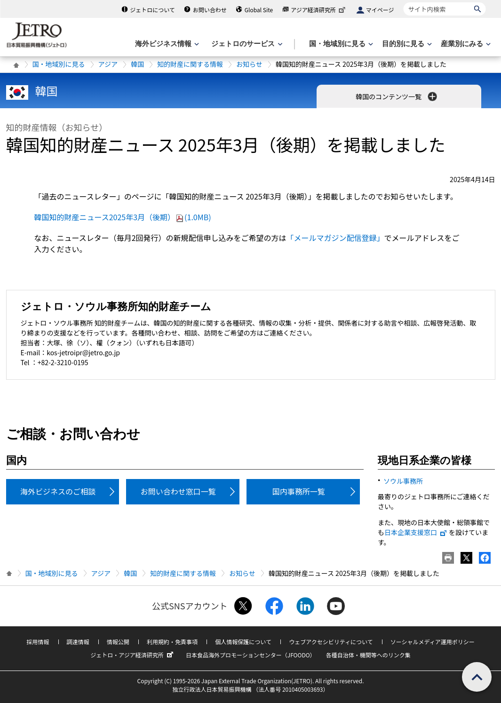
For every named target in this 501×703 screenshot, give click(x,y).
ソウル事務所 (403, 481)
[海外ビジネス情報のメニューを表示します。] (166, 44)
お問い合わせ (210, 10)
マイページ (380, 10)
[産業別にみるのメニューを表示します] (465, 44)
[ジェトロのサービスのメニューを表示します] (245, 44)
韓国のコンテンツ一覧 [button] (397, 96)
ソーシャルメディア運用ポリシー (432, 642)
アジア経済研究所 (319, 10)
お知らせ (249, 64)
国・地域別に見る (58, 64)
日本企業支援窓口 (415, 532)
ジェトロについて (152, 10)
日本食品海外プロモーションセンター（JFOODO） (251, 655)
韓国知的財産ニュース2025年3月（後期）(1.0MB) (122, 217)
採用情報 (37, 642)
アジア (108, 64)
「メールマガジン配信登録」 (335, 237)
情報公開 (118, 642)
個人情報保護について (243, 642)
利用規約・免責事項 (172, 642)
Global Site (259, 10)
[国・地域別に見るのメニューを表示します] (340, 44)
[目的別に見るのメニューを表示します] (406, 44)
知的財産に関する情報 (190, 64)
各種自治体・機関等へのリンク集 (368, 655)
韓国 (137, 64)
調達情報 (78, 642)
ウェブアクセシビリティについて (331, 642)
